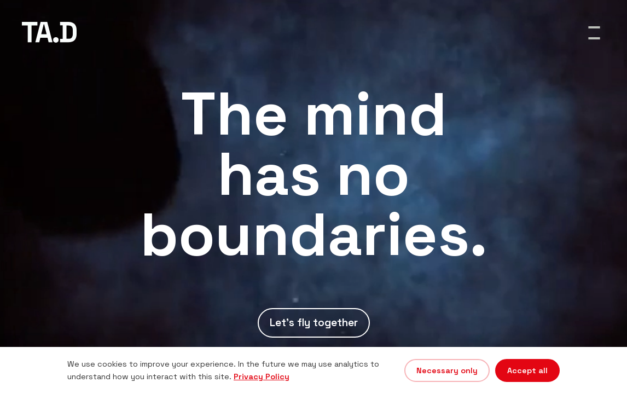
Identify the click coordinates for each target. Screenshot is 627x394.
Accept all (527, 370)
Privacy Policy (261, 376)
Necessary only (447, 370)
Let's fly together (314, 322)
